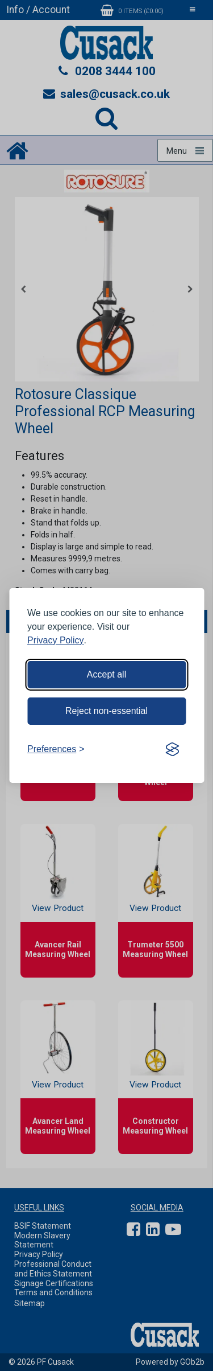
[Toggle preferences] (56, 749)
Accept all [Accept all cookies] (106, 674)
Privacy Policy (55, 640)
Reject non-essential (106, 711)
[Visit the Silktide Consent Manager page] (172, 749)
